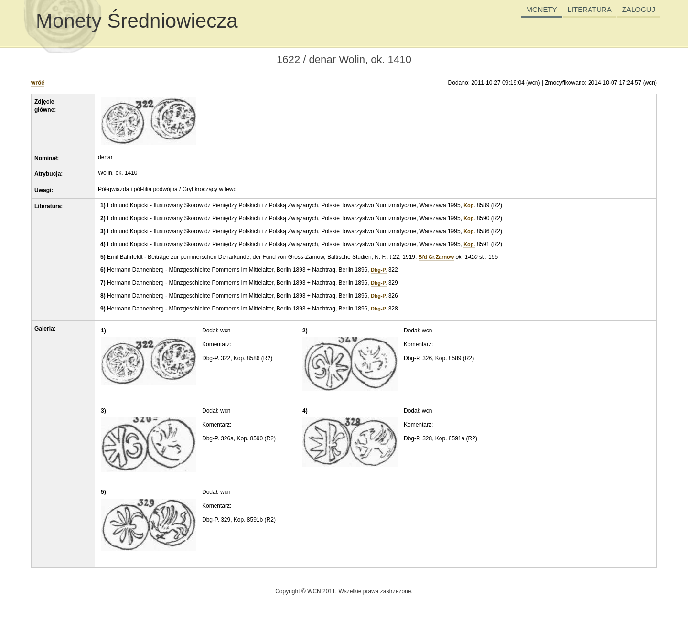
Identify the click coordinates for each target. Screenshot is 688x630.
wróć (37, 82)
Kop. (469, 205)
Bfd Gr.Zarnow (436, 257)
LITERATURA (590, 9)
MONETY (541, 9)
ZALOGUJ (638, 9)
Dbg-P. (379, 270)
